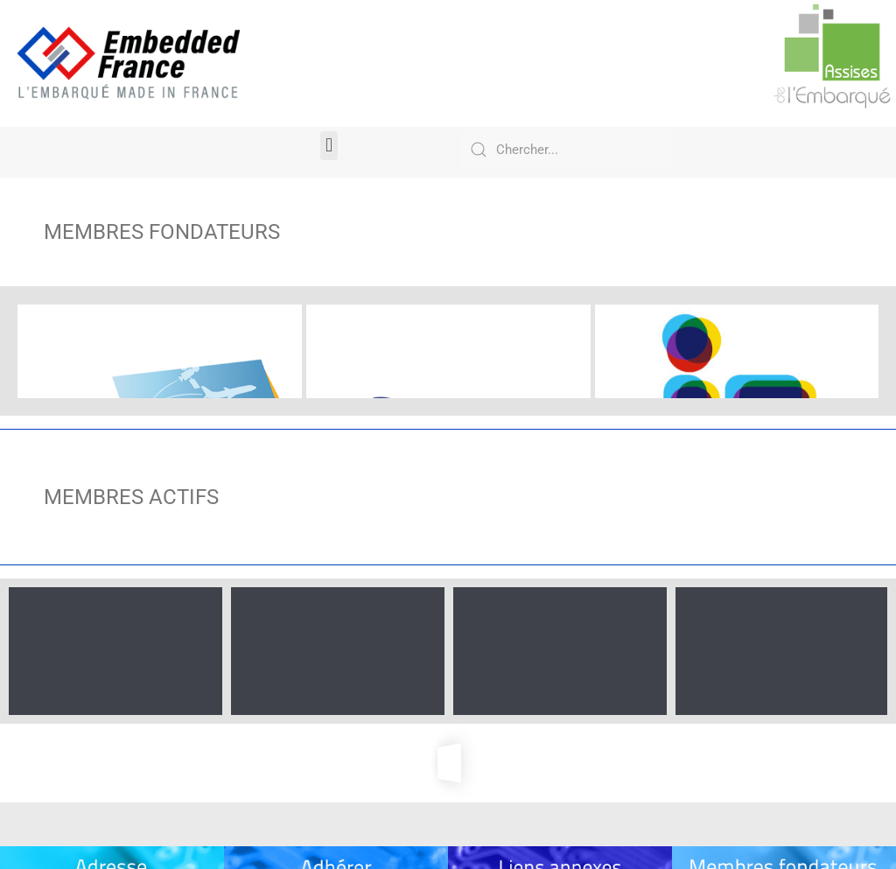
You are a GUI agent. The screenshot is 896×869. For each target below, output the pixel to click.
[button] (328, 145)
